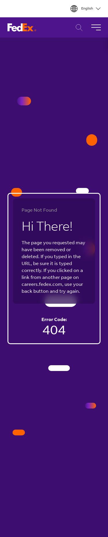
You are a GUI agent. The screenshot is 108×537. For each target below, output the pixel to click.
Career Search (78, 27)
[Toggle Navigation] (96, 27)
